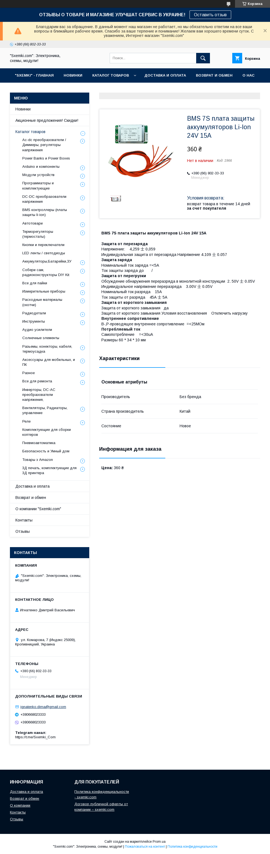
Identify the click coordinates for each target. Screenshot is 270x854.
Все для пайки (34, 283)
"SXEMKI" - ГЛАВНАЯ (34, 75)
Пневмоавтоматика (38, 443)
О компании (20, 805)
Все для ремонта (37, 381)
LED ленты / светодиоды (43, 253)
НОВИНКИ (73, 75)
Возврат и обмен (30, 497)
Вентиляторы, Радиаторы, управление (45, 410)
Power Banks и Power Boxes (46, 158)
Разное (28, 373)
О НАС (248, 75)
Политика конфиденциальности (192, 846)
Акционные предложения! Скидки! (46, 120)
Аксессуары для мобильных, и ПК (48, 362)
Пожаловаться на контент (145, 846)
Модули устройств (38, 175)
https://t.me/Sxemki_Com (35, 737)
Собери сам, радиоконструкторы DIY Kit (45, 272)
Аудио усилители (37, 330)
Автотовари (32, 223)
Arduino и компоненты (41, 166)
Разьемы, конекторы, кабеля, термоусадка (47, 348)
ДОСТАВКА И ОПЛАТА (165, 75)
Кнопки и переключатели (43, 245)
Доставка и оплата (32, 486)
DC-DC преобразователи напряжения (44, 199)
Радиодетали (34, 313)
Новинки (23, 109)
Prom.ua (159, 842)
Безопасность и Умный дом (45, 451)
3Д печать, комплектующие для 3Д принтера (49, 470)
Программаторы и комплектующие (38, 185)
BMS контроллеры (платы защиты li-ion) (44, 212)
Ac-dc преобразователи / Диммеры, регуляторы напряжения (44, 145)
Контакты (24, 520)
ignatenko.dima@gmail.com (43, 707)
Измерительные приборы (43, 291)
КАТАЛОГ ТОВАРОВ (110, 75)
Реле (26, 421)
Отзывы (22, 531)
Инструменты (33, 321)
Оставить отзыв (210, 14)
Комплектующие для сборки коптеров (46, 432)
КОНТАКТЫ (25, 90)
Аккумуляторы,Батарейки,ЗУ (46, 261)
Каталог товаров (30, 131)
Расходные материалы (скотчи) (42, 302)
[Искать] (203, 58)
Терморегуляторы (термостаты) (37, 234)
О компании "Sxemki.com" (38, 509)
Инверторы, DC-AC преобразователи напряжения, (38, 395)
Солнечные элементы (40, 338)
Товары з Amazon (37, 460)
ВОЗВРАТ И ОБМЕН (214, 75)
